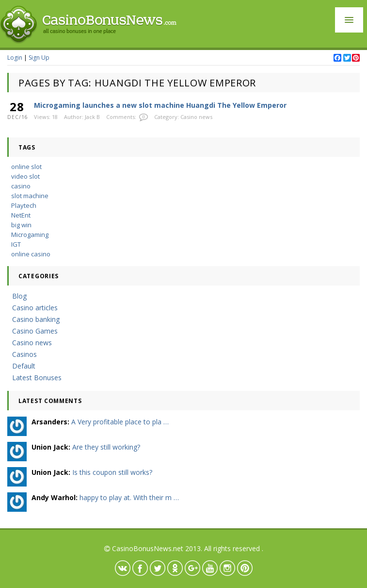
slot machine (29, 195)
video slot (25, 176)
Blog (19, 296)
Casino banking (36, 319)
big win (21, 224)
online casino (30, 254)
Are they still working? (106, 447)
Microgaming (29, 234)
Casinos (24, 354)
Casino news (196, 116)
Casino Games (35, 331)
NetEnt (21, 215)
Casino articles (35, 307)
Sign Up (39, 57)
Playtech (23, 205)
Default (23, 365)
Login (14, 57)
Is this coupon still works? (112, 472)
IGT (16, 244)
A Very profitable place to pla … (120, 421)
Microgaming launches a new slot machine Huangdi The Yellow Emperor (160, 105)
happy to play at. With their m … (129, 497)
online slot (26, 166)
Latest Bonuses (37, 377)
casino (21, 186)
